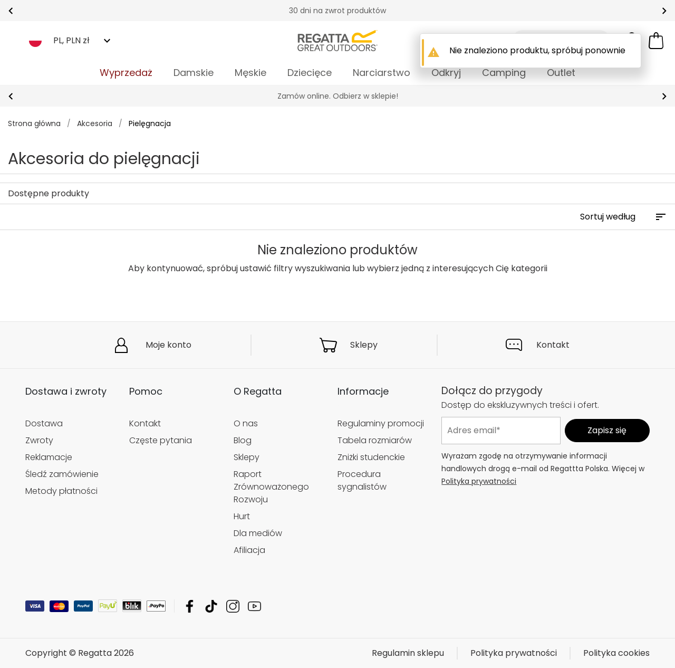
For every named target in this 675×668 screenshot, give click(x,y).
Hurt (242, 516)
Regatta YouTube (254, 606)
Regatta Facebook (189, 606)
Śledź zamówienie (62, 474)
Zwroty (39, 440)
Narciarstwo (381, 72)
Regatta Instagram (232, 606)
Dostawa (44, 423)
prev (10, 10)
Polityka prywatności (478, 481)
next (664, 10)
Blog (243, 440)
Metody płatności (61, 491)
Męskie (250, 72)
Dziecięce (309, 72)
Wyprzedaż (126, 72)
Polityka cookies (616, 653)
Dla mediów (258, 533)
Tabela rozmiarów (375, 440)
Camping (504, 72)
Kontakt (553, 345)
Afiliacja (249, 550)
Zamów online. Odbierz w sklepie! (337, 96)
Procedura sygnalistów (362, 480)
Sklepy (364, 345)
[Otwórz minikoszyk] (656, 40)
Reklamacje (48, 457)
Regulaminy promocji (381, 423)
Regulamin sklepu (408, 653)
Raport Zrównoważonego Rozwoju (271, 486)
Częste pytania (160, 440)
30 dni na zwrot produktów (337, 10)
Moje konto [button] (168, 345)
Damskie (193, 72)
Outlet (561, 72)
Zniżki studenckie (371, 457)
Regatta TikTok (211, 606)
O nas (246, 423)
